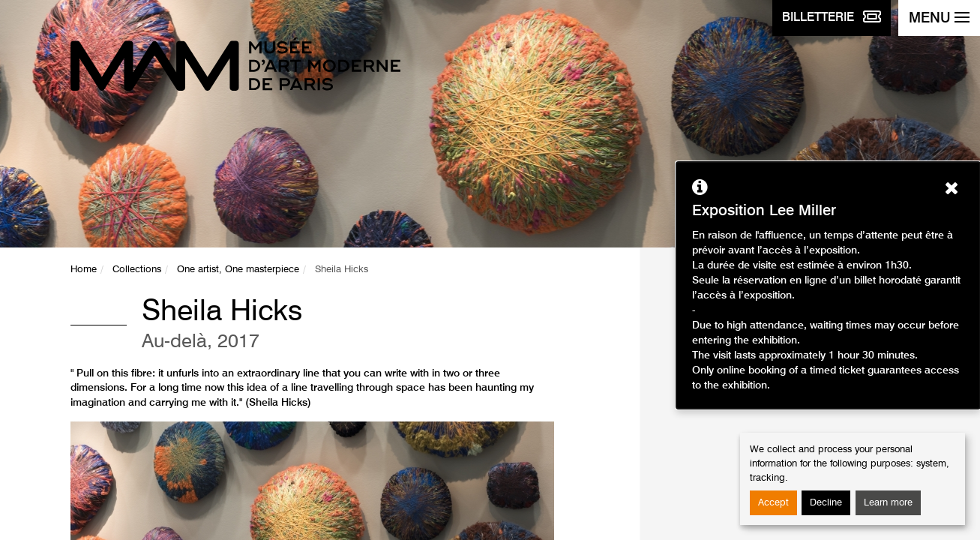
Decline (826, 503)
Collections (136, 269)
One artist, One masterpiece (238, 269)
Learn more (888, 503)
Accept (773, 503)
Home (83, 269)
